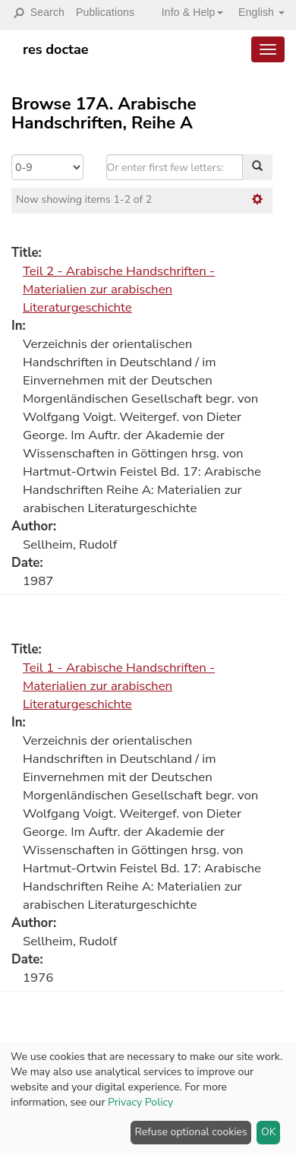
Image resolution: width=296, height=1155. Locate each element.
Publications (105, 12)
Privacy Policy (140, 1102)
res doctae (56, 49)
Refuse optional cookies (191, 1132)
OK (268, 1132)
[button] (186, 12)
